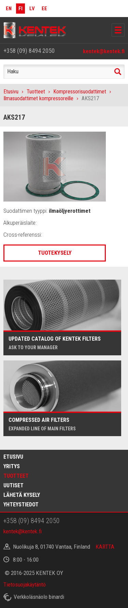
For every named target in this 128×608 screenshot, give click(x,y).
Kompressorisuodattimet (79, 91)
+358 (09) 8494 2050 (29, 50)
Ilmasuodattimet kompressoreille (38, 98)
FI (20, 8)
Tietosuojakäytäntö (24, 584)
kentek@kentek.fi (104, 51)
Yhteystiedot (21, 504)
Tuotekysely (55, 252)
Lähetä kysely (21, 495)
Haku (117, 71)
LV (32, 8)
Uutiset (13, 485)
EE (44, 8)
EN (9, 8)
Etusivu (10, 91)
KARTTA (105, 546)
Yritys (11, 466)
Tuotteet (36, 91)
